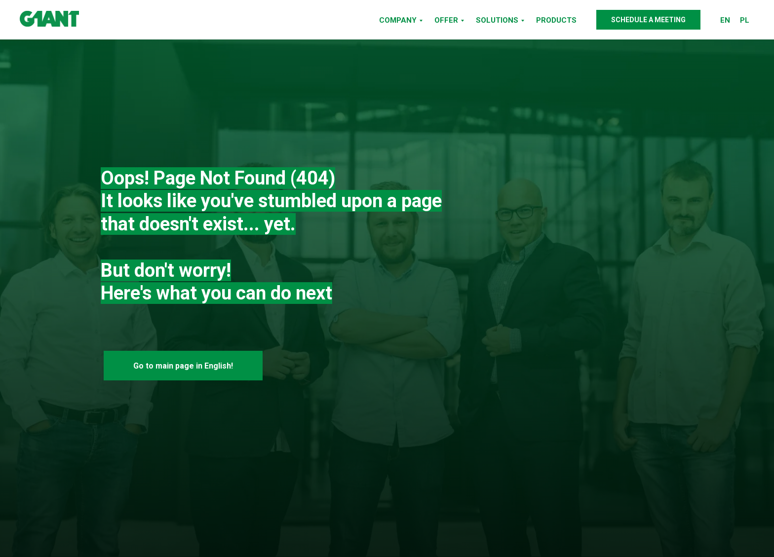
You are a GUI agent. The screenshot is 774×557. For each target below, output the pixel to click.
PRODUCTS (556, 20)
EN (725, 20)
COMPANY (398, 20)
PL (744, 20)
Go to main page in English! (183, 366)
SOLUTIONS (497, 20)
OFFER (446, 20)
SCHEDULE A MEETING (648, 20)
